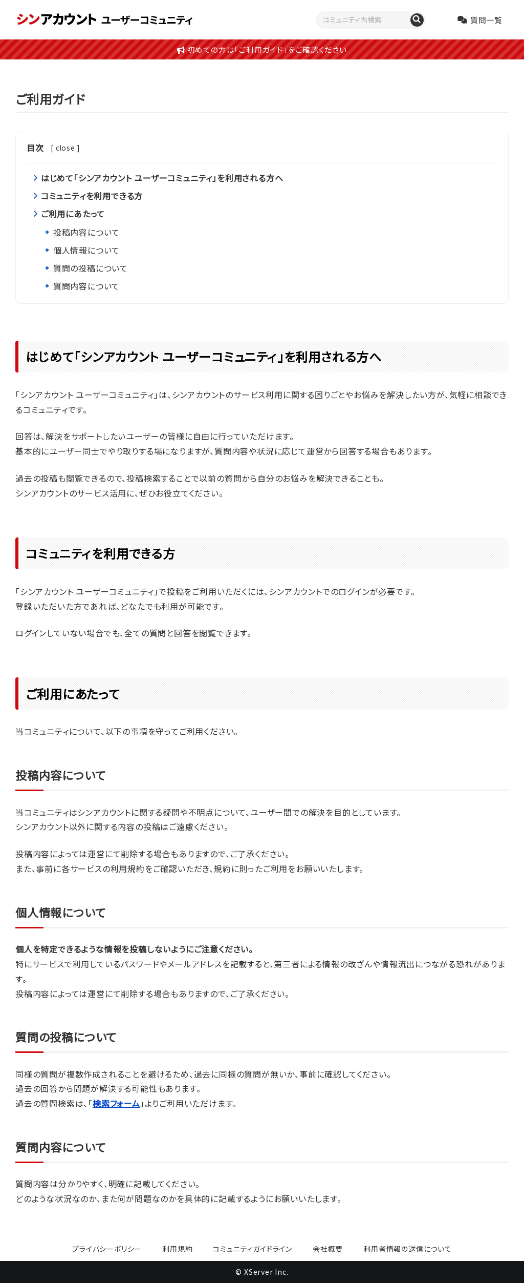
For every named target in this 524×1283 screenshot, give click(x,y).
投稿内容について (86, 232)
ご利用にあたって (73, 214)
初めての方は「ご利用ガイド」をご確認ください (262, 49)
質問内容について (86, 286)
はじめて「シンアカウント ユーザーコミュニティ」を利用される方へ (162, 178)
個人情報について (86, 250)
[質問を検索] (417, 20)
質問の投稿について (90, 268)
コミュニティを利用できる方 (92, 196)
